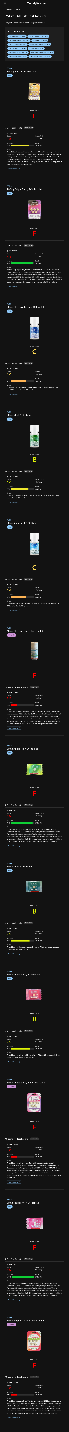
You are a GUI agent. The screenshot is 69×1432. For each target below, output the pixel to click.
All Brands (8, 9)
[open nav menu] (4, 2)
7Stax (9, 68)
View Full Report (14, 168)
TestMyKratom (36, 3)
